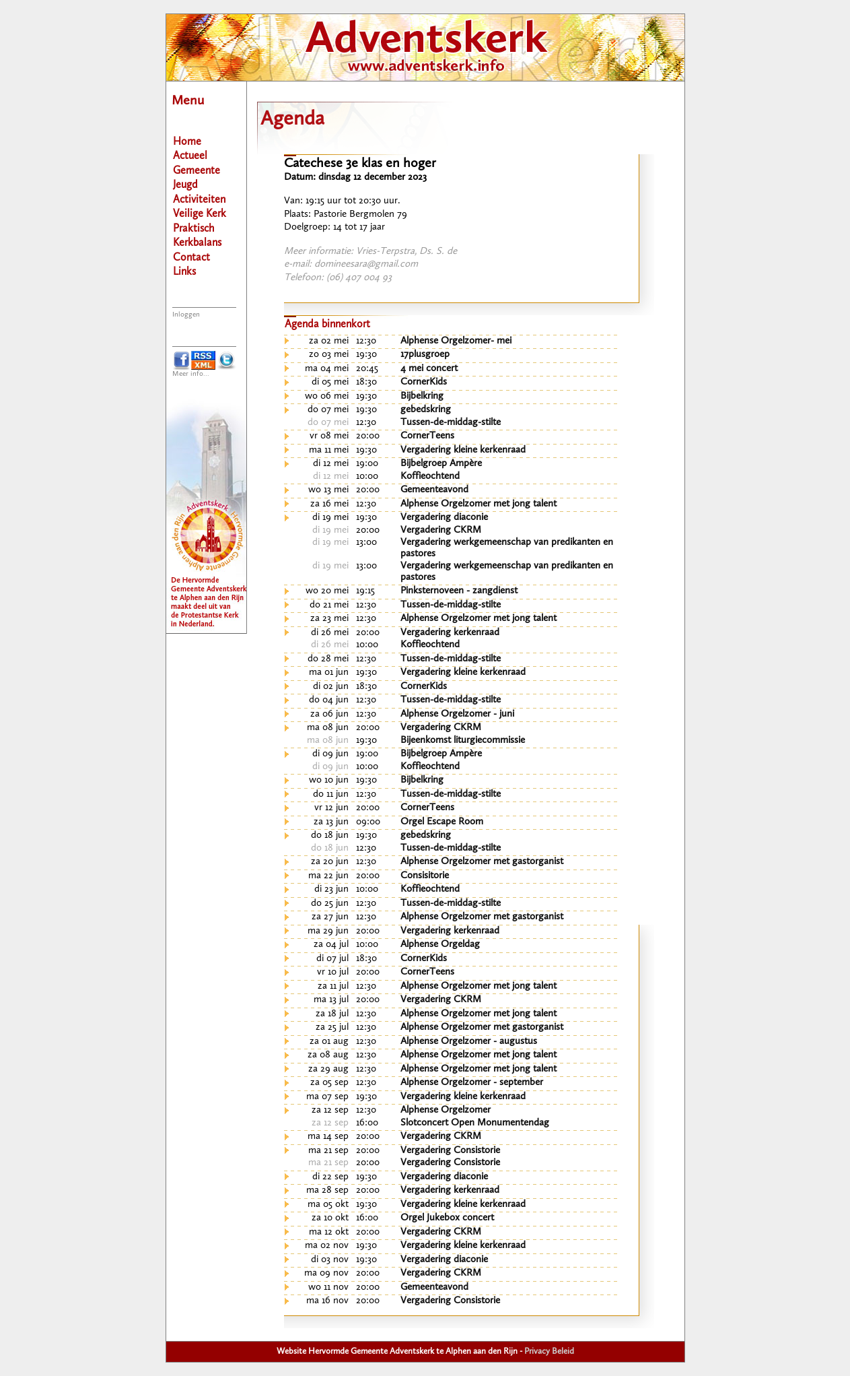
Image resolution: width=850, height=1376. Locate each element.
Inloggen (186, 315)
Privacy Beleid (549, 1351)
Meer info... (190, 374)
